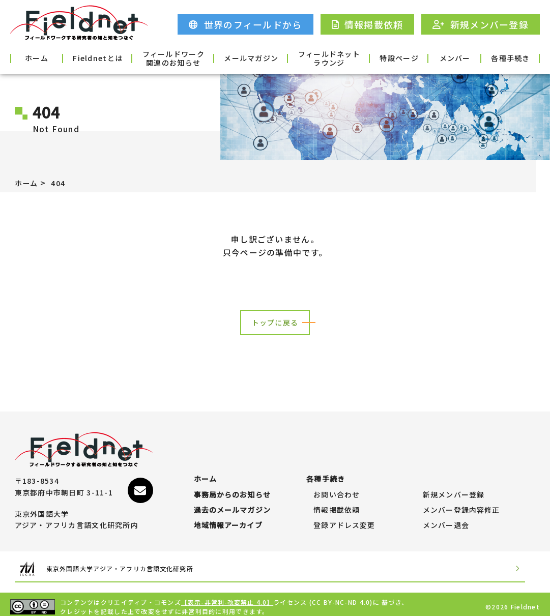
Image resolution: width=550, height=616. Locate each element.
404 (62, 183)
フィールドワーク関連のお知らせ (175, 57)
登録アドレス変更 (344, 520)
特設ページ (374, 58)
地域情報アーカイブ (229, 520)
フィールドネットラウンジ (308, 57)
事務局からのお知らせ (233, 480)
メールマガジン (242, 58)
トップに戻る (275, 322)
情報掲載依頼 (336, 500)
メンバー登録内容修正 (462, 500)
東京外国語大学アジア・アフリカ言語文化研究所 (140, 563)
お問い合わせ (336, 480)
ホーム (43, 58)
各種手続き (506, 58)
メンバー (440, 58)
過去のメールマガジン (233, 500)
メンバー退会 (446, 520)
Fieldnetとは (109, 58)
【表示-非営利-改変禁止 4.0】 (228, 597)
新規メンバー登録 (454, 480)
